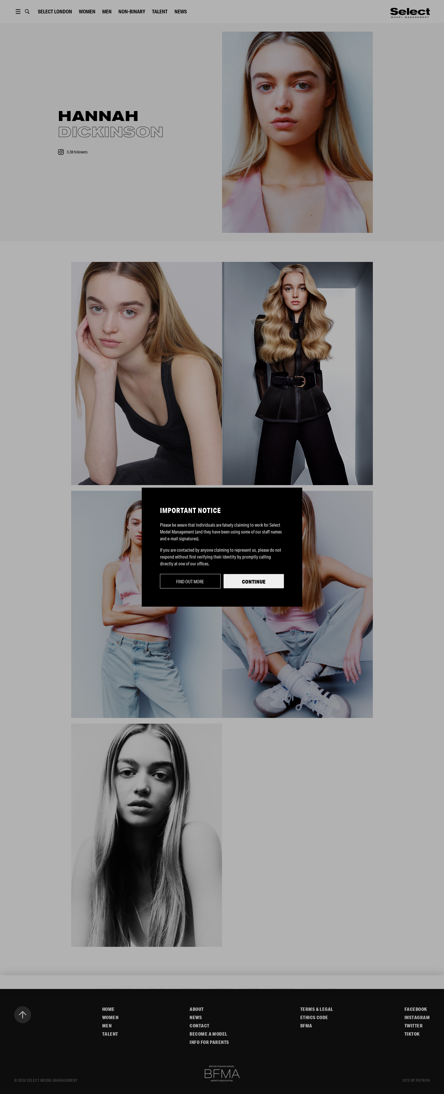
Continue (254, 581)
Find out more (190, 581)
